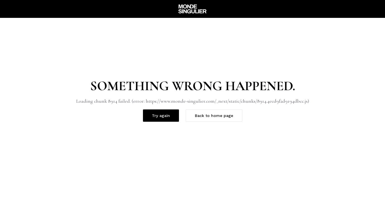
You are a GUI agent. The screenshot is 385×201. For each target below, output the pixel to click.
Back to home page (214, 115)
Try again (161, 115)
